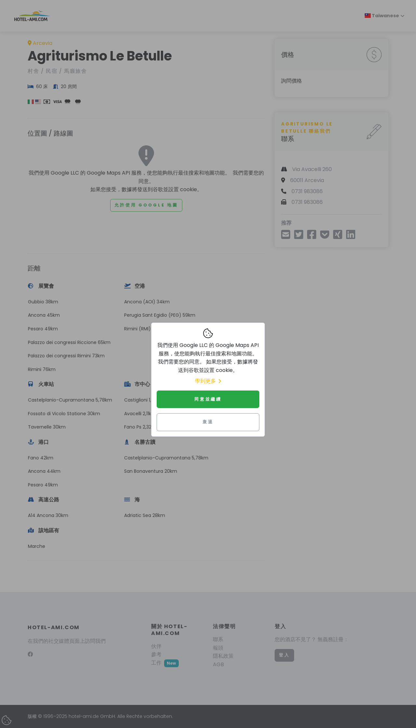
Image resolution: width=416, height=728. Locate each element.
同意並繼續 (208, 399)
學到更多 (208, 381)
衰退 (208, 422)
